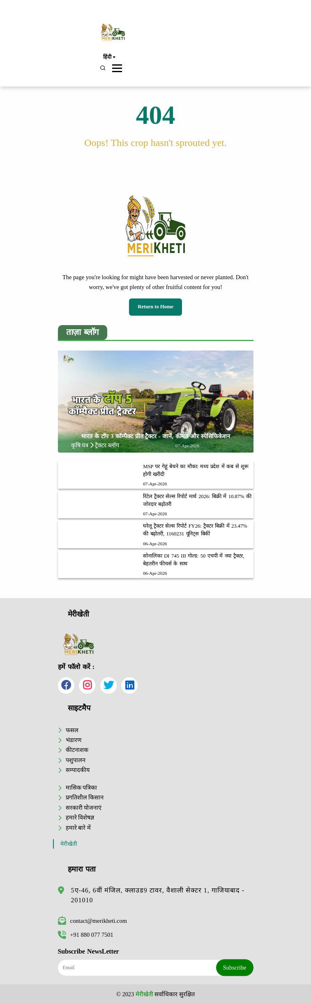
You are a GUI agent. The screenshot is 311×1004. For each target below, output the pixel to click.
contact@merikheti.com (92, 920)
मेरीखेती (68, 844)
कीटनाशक (77, 750)
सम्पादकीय (78, 770)
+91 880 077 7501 (85, 934)
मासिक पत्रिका (81, 787)
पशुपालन (75, 760)
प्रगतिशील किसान (85, 797)
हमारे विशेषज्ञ (80, 817)
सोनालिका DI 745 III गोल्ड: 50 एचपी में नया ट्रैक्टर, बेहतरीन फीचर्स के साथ (193, 560)
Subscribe (234, 967)
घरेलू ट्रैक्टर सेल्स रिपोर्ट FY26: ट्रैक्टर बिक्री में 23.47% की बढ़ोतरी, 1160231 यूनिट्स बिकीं (195, 530)
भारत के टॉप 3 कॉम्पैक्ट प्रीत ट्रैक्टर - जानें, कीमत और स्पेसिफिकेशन (155, 436)
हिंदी (109, 57)
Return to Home (155, 307)
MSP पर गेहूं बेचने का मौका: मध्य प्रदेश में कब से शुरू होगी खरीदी (196, 470)
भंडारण (73, 740)
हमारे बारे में (78, 827)
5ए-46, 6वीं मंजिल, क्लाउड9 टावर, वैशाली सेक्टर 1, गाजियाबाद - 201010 (158, 895)
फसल (72, 730)
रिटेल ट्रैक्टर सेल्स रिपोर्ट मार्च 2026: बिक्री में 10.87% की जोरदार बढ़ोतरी (197, 500)
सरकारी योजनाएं (84, 807)
